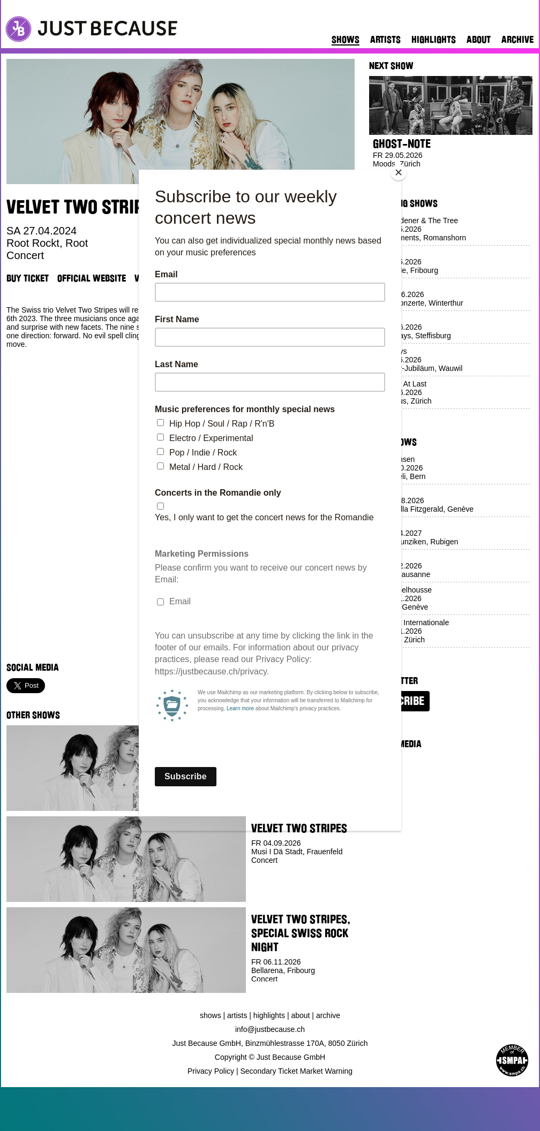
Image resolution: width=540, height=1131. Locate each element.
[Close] (399, 172)
